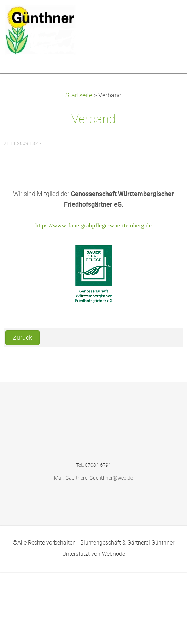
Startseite (78, 160)
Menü (167, 15)
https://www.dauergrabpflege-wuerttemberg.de (93, 289)
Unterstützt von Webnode (93, 618)
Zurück (22, 401)
